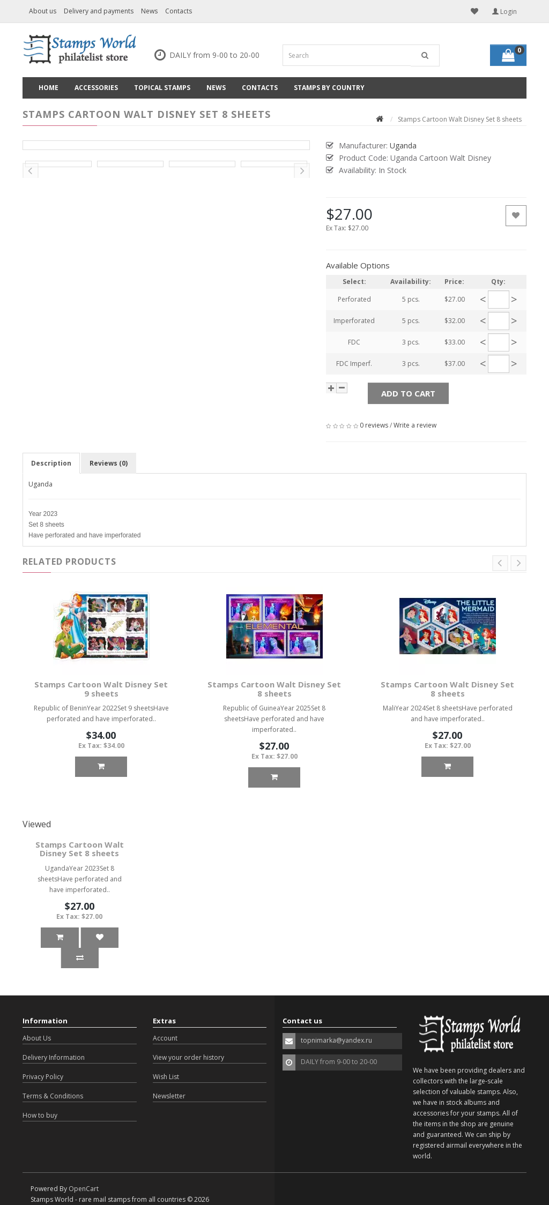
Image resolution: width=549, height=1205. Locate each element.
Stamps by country (329, 87)
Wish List (166, 1076)
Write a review (415, 425)
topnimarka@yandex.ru (336, 1040)
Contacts (178, 11)
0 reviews (374, 425)
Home (48, 87)
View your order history (188, 1057)
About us (42, 11)
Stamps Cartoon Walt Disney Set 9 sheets (101, 689)
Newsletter (169, 1096)
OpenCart (84, 1188)
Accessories (96, 87)
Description (51, 463)
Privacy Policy (43, 1076)
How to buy (40, 1115)
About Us (37, 1038)
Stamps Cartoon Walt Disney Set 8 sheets (274, 689)
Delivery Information (54, 1057)
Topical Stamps (162, 87)
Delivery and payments (98, 11)
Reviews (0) (109, 463)
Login (504, 11)
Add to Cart (408, 393)
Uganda (40, 484)
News (149, 11)
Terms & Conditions (53, 1096)
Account (165, 1038)
